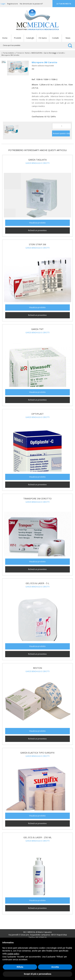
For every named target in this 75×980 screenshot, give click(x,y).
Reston (37, 667)
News (68, 38)
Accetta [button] (55, 967)
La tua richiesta (63, 4)
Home (4, 38)
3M (33, 69)
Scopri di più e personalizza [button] (37, 974)
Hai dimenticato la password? (31, 4)
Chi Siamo (43, 38)
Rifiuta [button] (20, 967)
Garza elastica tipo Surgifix (37, 752)
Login (3, 4)
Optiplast (37, 413)
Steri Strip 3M (37, 244)
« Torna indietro (7, 53)
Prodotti (17, 38)
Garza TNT (37, 329)
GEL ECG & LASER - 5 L (37, 583)
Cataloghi (30, 38)
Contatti (55, 38)
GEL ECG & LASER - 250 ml (37, 837)
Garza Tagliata (37, 159)
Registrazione (12, 4)
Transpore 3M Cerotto (37, 498)
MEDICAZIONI (36, 53)
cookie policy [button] (13, 954)
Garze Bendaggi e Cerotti (54, 53)
